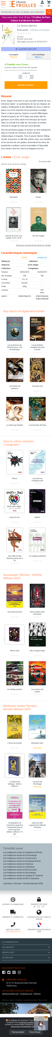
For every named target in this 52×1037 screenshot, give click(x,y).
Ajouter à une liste (26, 49)
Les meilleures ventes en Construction (20, 858)
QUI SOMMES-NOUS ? (10, 942)
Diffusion (37, 994)
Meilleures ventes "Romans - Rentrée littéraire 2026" (21, 707)
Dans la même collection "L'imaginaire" (18, 443)
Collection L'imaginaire (40, 30)
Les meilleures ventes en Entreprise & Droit (22, 861)
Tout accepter (18, 1032)
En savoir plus (45, 161)
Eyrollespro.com (26, 994)
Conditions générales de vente (26, 1000)
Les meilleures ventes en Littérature (19, 867)
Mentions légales (8, 1000)
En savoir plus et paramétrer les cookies (29, 1025)
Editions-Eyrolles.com (10, 994)
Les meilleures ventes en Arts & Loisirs (20, 870)
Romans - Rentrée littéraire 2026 (28, 883)
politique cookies (26, 1022)
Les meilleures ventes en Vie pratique (19, 873)
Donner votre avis (24, 39)
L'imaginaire (33, 268)
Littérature (8, 883)
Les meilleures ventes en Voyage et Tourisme (23, 875)
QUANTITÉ (26, 73)
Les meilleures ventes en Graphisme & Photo (22, 852)
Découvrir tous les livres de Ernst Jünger (33, 245)
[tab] (13, 56)
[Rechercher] (23, 12)
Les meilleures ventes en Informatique (20, 855)
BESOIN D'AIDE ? (26, 952)
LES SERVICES (26, 957)
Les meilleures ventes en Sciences (18, 864)
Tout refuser (35, 1032)
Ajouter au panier (26, 85)
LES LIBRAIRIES (26, 947)
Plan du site (43, 1000)
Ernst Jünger (22, 30)
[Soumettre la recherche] (49, 12)
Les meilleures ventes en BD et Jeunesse (21, 878)
